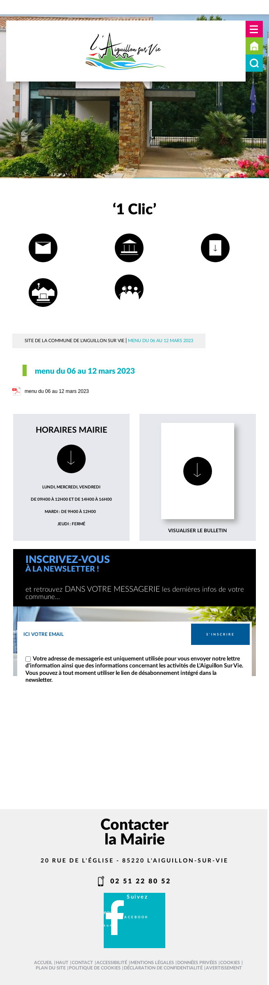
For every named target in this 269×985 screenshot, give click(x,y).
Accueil (254, 45)
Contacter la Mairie (134, 832)
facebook (134, 917)
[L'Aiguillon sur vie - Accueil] (126, 51)
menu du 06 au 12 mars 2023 (57, 391)
